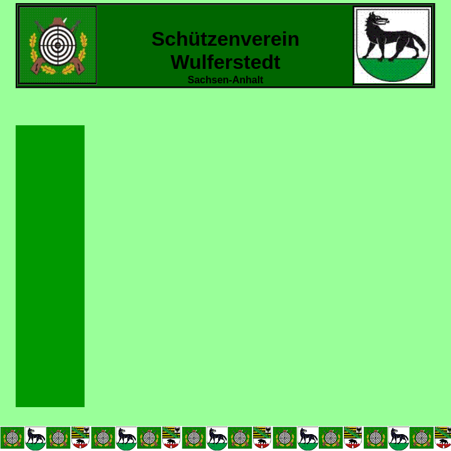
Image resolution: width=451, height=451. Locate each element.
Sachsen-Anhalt (226, 80)
